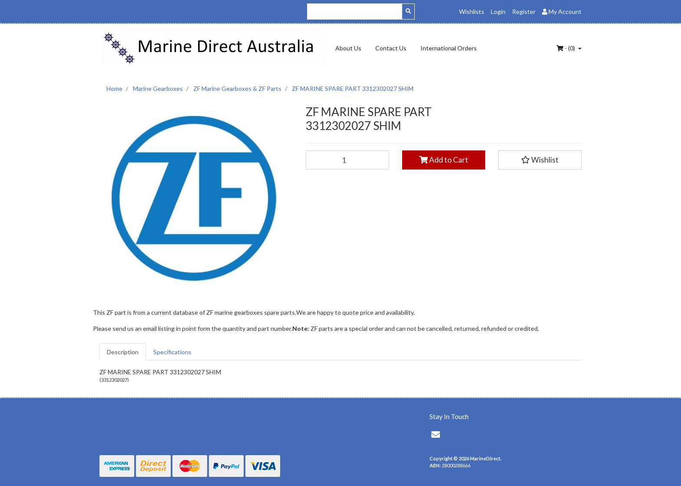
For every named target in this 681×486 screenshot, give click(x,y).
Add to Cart (443, 159)
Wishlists (471, 11)
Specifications (172, 352)
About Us (348, 48)
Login (498, 11)
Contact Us (391, 48)
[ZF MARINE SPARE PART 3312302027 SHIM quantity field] (347, 160)
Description (123, 352)
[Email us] (435, 434)
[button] (540, 160)
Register (524, 11)
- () (566, 48)
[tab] (122, 351)
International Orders (448, 48)
